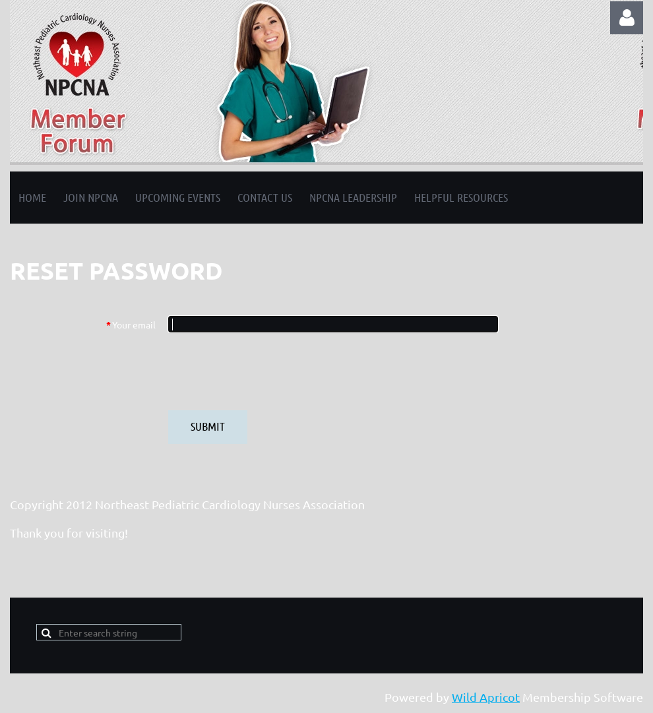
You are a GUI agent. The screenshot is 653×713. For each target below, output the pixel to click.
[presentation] (268, 371)
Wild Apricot (486, 697)
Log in (626, 17)
